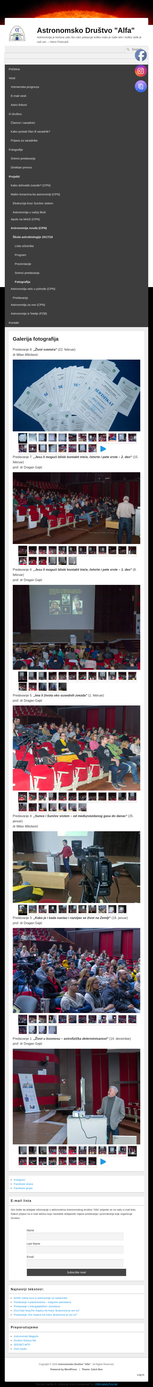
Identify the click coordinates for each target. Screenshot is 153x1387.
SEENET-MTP (22, 1344)
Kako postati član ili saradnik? (30, 131)
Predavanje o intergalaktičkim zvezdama (37, 1306)
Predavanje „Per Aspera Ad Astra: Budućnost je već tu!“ (45, 1314)
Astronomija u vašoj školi (29, 212)
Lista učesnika (24, 246)
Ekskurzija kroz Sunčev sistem (33, 203)
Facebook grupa (23, 1188)
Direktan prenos (21, 167)
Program (20, 255)
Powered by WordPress (63, 1369)
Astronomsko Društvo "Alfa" (86, 30)
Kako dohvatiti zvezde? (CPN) (31, 185)
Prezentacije (23, 264)
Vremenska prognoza (25, 87)
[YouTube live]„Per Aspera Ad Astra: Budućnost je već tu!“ (47, 1310)
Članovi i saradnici (23, 122)
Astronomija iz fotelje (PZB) (29, 313)
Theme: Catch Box (92, 1369)
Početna (14, 69)
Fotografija (22, 281)
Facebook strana (23, 1183)
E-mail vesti (18, 95)
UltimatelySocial (106, 1384)
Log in (140, 1374)
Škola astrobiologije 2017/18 (33, 237)
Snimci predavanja (23, 158)
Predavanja (20, 297)
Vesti (12, 78)
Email (30, 1256)
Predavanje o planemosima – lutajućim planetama (42, 1302)
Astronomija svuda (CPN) (29, 228)
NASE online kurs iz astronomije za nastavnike (40, 1298)
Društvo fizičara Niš (25, 1340)
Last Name (33, 1243)
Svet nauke (20, 1348)
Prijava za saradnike (24, 140)
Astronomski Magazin (26, 1336)
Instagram (19, 1179)
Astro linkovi (19, 104)
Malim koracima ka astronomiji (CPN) (35, 194)
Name (30, 1230)
